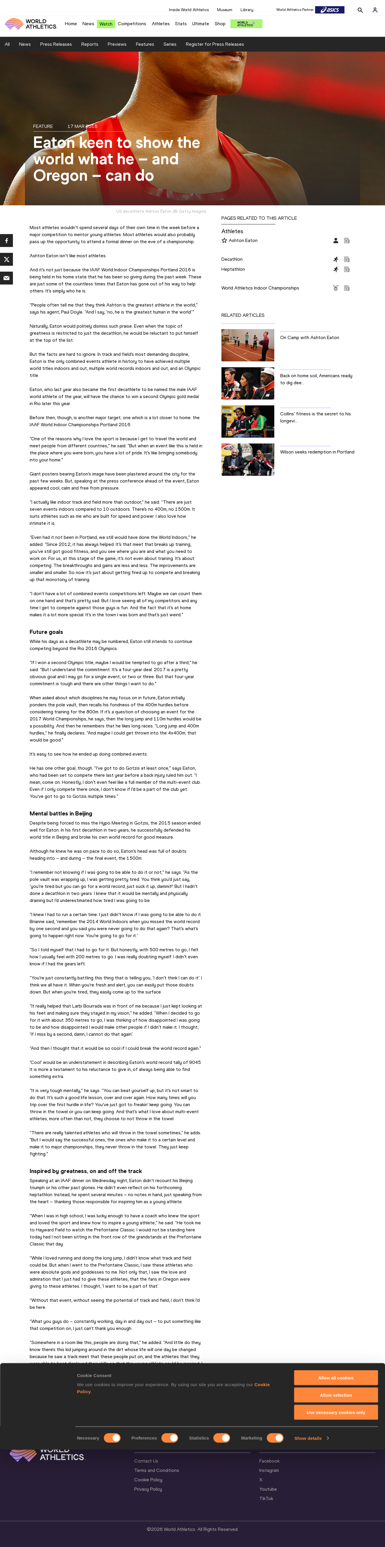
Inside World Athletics (189, 9)
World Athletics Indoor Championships (260, 288)
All (7, 44)
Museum (224, 9)
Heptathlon (233, 269)
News (88, 23)
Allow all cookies (336, 1474)
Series (170, 44)
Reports (89, 44)
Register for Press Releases (215, 44)
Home (71, 23)
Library (247, 9)
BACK (206, 1413)
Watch (106, 24)
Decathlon (232, 259)
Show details (308, 1535)
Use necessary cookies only (336, 1509)
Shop (220, 23)
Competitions (132, 23)
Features (145, 44)
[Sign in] (375, 10)
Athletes (161, 23)
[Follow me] (224, 240)
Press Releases (56, 44)
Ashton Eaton (243, 240)
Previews (117, 44)
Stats (181, 23)
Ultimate (200, 23)
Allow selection (336, 1492)
